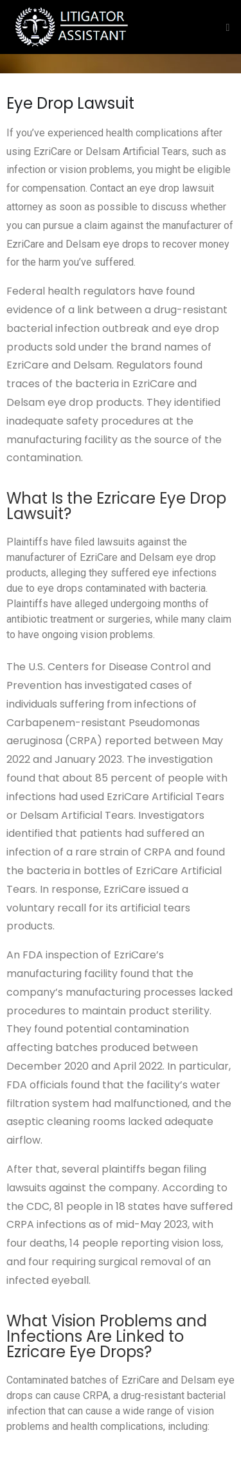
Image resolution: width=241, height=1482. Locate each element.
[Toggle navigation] (225, 27)
